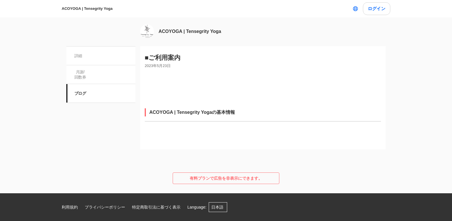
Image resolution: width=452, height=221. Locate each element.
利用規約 (70, 207)
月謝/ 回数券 (80, 74)
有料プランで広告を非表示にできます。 (226, 178)
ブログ (80, 93)
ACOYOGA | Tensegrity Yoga (87, 8)
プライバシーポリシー (105, 207)
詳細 (78, 55)
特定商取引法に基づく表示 (156, 207)
